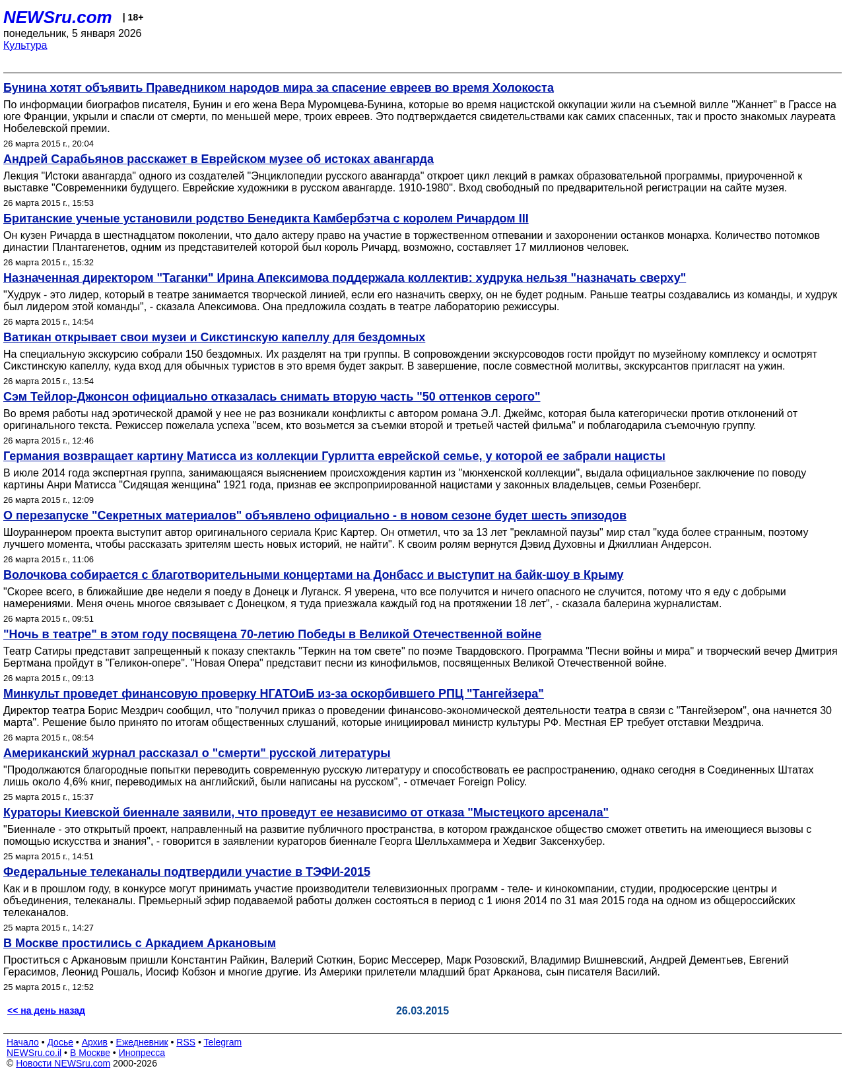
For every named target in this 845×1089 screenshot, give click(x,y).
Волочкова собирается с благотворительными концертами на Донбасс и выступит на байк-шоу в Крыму (313, 574)
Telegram (223, 1042)
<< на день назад (46, 1010)
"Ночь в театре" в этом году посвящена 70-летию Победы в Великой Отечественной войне (272, 634)
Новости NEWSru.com (63, 1063)
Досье (60, 1042)
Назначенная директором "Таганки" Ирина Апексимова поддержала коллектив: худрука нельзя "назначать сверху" (344, 277)
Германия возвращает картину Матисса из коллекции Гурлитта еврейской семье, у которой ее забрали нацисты (334, 456)
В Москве (90, 1052)
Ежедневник (142, 1042)
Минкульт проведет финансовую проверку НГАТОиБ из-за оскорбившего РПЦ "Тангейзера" (273, 693)
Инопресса (142, 1052)
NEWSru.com (57, 17)
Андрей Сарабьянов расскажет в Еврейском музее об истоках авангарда (218, 159)
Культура (25, 45)
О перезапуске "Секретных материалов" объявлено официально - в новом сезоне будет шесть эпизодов (314, 515)
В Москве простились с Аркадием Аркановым (139, 943)
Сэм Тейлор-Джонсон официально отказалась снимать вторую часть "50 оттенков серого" (272, 396)
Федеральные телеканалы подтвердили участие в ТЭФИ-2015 (186, 871)
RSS (185, 1042)
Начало (23, 1042)
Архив (95, 1042)
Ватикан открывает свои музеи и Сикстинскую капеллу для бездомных (214, 337)
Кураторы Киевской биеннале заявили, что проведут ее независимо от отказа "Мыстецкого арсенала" (306, 812)
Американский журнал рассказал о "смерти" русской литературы (197, 753)
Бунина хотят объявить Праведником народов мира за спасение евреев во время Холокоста (278, 87)
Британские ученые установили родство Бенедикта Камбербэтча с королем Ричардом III (266, 218)
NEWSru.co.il (34, 1052)
